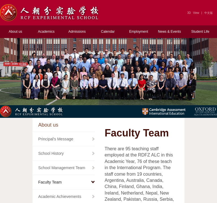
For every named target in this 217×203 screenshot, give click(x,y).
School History (51, 153)
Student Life (200, 32)
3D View (193, 12)
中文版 (208, 12)
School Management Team (61, 168)
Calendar (108, 32)
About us (15, 32)
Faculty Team (50, 182)
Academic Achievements (59, 196)
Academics (46, 32)
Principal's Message (55, 139)
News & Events (169, 32)
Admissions (77, 32)
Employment (138, 32)
